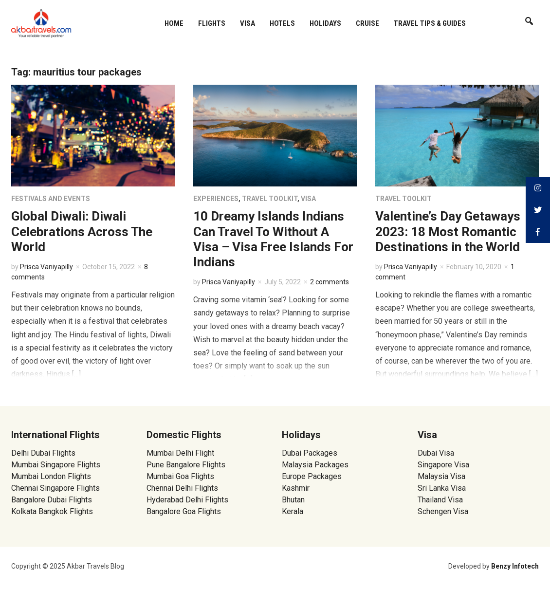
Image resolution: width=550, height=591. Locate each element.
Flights (211, 23)
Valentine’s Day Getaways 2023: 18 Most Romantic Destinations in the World (447, 231)
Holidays (325, 23)
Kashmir (296, 488)
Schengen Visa (443, 511)
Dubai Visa (436, 453)
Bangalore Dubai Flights (51, 499)
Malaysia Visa (441, 476)
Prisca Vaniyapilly (46, 267)
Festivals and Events (50, 199)
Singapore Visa (443, 464)
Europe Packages (312, 476)
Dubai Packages (309, 453)
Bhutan (293, 499)
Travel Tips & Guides (430, 23)
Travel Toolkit (269, 199)
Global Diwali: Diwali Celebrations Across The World (81, 231)
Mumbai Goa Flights (180, 476)
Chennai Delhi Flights (182, 488)
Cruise (367, 23)
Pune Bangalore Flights (186, 464)
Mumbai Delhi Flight (180, 453)
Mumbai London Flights (51, 476)
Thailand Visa (440, 499)
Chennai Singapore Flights (55, 488)
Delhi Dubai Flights (43, 453)
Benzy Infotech (515, 566)
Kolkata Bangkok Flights (52, 511)
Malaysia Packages (315, 464)
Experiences (215, 199)
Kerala (292, 511)
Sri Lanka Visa (443, 488)
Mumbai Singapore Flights (55, 464)
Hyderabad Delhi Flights (187, 499)
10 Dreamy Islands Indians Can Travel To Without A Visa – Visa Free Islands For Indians (273, 239)
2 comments (329, 282)
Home (174, 23)
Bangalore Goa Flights (184, 511)
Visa (247, 23)
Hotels (282, 23)
